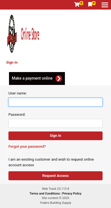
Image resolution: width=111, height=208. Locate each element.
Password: (17, 114)
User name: (17, 93)
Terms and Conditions (45, 193)
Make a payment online (32, 78)
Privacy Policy (71, 193)
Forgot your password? (27, 146)
